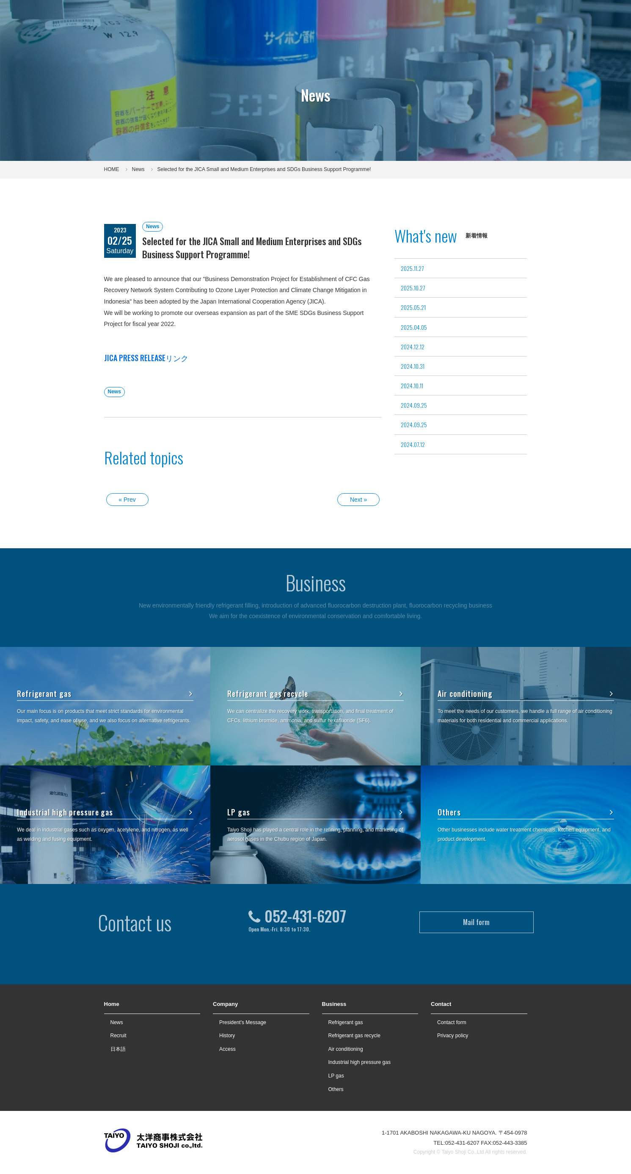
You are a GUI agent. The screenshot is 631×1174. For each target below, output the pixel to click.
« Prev (126, 499)
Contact (542, 16)
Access (227, 1049)
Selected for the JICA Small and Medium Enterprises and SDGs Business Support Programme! (264, 169)
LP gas (315, 812)
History (227, 1036)
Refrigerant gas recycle (315, 693)
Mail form (476, 903)
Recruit (478, 16)
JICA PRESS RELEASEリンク (146, 357)
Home (111, 1004)
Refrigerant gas (105, 693)
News (138, 169)
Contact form (451, 1022)
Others (526, 812)
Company (225, 1004)
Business (334, 1004)
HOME (111, 169)
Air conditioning (526, 693)
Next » (358, 499)
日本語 (118, 1049)
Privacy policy (452, 1036)
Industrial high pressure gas (105, 812)
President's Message (242, 1022)
